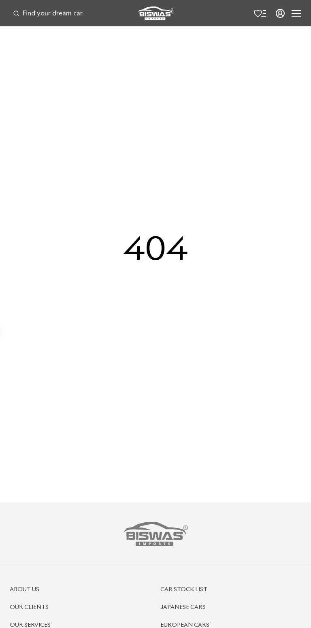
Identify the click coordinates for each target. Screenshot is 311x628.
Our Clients (29, 607)
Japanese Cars (183, 607)
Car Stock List (183, 589)
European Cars (184, 625)
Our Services (30, 625)
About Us (24, 589)
